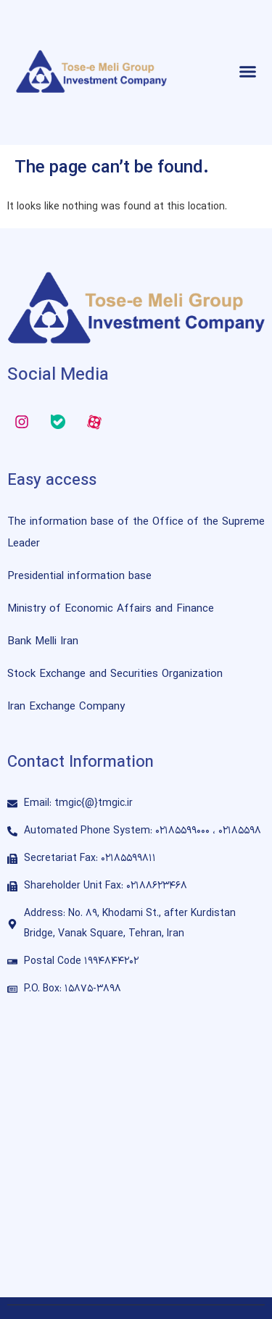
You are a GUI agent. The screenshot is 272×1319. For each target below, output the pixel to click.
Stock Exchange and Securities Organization (115, 674)
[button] (248, 72)
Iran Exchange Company (66, 707)
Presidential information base (79, 576)
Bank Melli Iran (42, 641)
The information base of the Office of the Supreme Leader (136, 533)
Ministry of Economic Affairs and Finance (110, 609)
